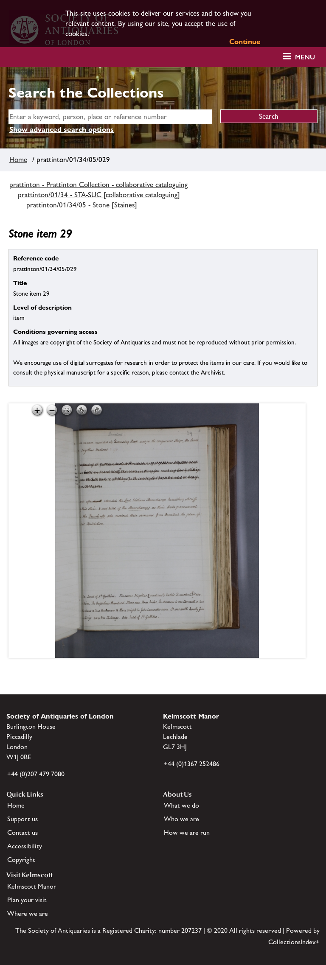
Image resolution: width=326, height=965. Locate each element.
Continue (245, 41)
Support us (22, 819)
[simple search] (110, 116)
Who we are (181, 819)
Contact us (22, 832)
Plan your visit (27, 900)
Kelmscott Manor (31, 886)
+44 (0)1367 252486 (191, 764)
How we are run (187, 832)
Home (18, 159)
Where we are (27, 913)
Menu (305, 57)
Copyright (21, 860)
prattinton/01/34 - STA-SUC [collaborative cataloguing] (99, 194)
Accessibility (24, 846)
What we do (181, 805)
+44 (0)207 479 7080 (36, 774)
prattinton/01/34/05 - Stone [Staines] (81, 205)
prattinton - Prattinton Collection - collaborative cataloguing (98, 184)
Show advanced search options (61, 129)
